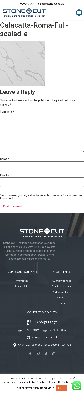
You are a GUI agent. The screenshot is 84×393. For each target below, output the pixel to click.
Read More (47, 388)
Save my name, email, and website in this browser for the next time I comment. (41, 197)
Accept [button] (61, 388)
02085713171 (46, 322)
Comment (7, 111)
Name (4, 159)
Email (4, 175)
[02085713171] (29, 322)
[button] (79, 12)
